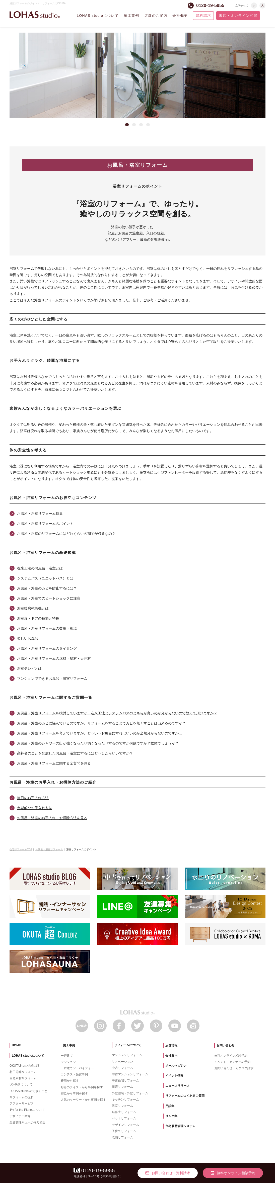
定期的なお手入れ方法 (34, 808)
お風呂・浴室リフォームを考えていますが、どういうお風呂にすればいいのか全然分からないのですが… (99, 733)
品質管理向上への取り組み (28, 1122)
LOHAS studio (35, 14)
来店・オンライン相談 (238, 16)
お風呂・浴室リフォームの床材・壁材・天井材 (54, 658)
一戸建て (67, 1055)
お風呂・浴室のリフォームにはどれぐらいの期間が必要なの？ (66, 534)
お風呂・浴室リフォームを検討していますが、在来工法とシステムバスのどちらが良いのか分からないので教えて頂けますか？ (117, 713)
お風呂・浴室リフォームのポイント (45, 524)
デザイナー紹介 (20, 1116)
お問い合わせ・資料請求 (167, 1173)
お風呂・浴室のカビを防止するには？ (47, 588)
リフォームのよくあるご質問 (184, 1095)
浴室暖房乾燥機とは (33, 608)
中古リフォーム (122, 1068)
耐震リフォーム (122, 1086)
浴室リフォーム (122, 1106)
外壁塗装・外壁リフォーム (130, 1093)
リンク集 (171, 1116)
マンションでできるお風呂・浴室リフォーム (52, 679)
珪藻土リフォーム (124, 1112)
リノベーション (122, 1061)
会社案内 (171, 1055)
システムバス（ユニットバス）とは (45, 578)
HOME (16, 1045)
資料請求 (203, 16)
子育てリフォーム (124, 1131)
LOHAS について (21, 1084)
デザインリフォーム (125, 1125)
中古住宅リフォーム (125, 1080)
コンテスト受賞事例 (74, 1074)
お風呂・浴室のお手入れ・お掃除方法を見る (52, 818)
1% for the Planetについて (27, 1110)
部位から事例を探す (74, 1093)
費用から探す (70, 1080)
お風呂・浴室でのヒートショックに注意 (48, 598)
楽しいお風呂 (27, 638)
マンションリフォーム (127, 1055)
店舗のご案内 (155, 16)
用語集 (169, 1106)
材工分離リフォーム (23, 1072)
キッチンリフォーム (125, 1099)
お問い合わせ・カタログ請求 (233, 1068)
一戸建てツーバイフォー (77, 1068)
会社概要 (180, 16)
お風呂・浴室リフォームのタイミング (47, 648)
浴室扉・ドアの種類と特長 (38, 618)
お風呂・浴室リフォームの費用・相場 (47, 628)
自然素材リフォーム (23, 1078)
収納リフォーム (122, 1137)
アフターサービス (22, 1103)
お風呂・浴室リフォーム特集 (40, 514)
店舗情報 (171, 1045)
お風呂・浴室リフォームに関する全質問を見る (54, 763)
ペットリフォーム (124, 1118)
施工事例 (131, 16)
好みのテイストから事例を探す (82, 1087)
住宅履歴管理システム (180, 1126)
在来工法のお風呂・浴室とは (40, 568)
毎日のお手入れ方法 (33, 798)
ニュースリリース (177, 1085)
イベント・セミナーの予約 (232, 1062)
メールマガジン (175, 1065)
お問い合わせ (226, 1045)
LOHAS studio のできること (28, 1091)
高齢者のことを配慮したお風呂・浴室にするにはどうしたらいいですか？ (75, 753)
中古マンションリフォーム (130, 1074)
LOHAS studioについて (98, 16)
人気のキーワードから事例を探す (83, 1100)
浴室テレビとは (29, 668)
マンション (68, 1062)
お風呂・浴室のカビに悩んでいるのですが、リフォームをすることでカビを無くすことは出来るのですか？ (101, 723)
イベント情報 (174, 1075)
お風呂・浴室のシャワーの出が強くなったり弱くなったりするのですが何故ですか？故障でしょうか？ (98, 743)
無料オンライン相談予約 (230, 1055)
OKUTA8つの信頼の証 (24, 1065)
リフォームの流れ (22, 1097)
